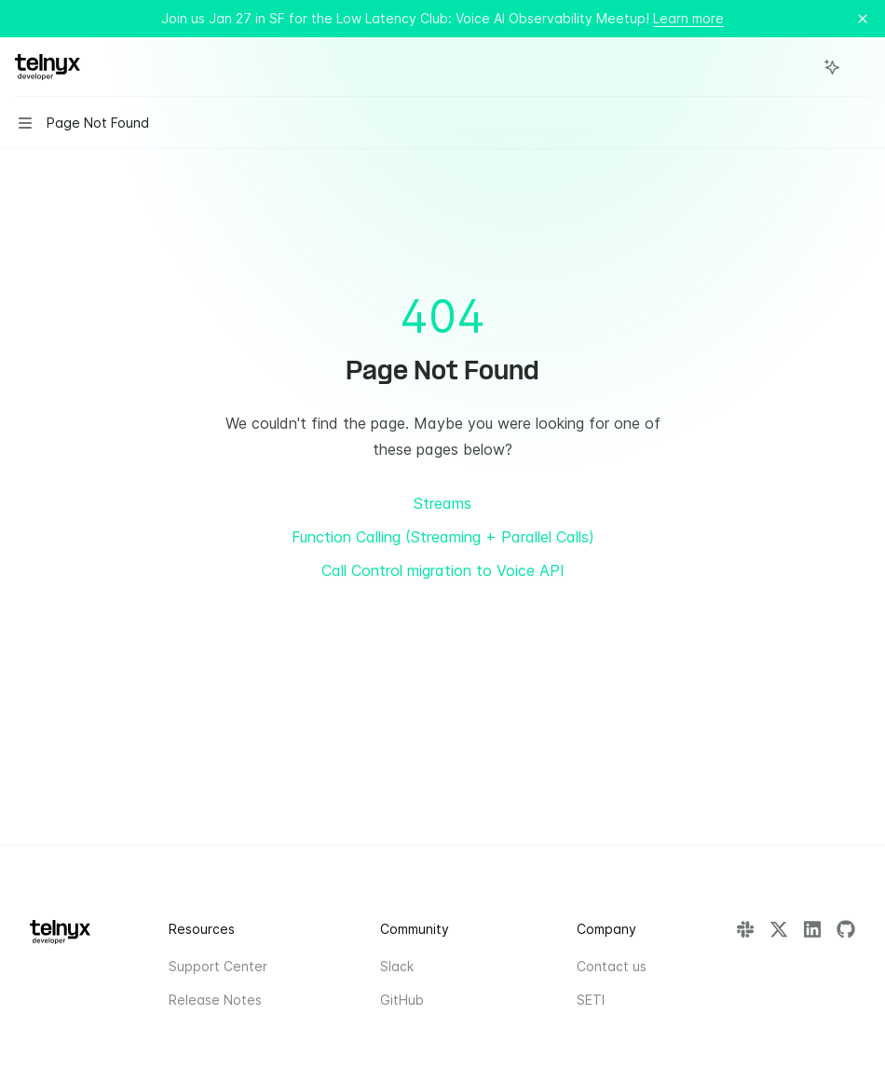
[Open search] (797, 67)
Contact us (612, 966)
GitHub (402, 1000)
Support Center (218, 966)
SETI (591, 1000)
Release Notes (215, 1000)
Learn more (688, 18)
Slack (397, 966)
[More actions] (860, 67)
